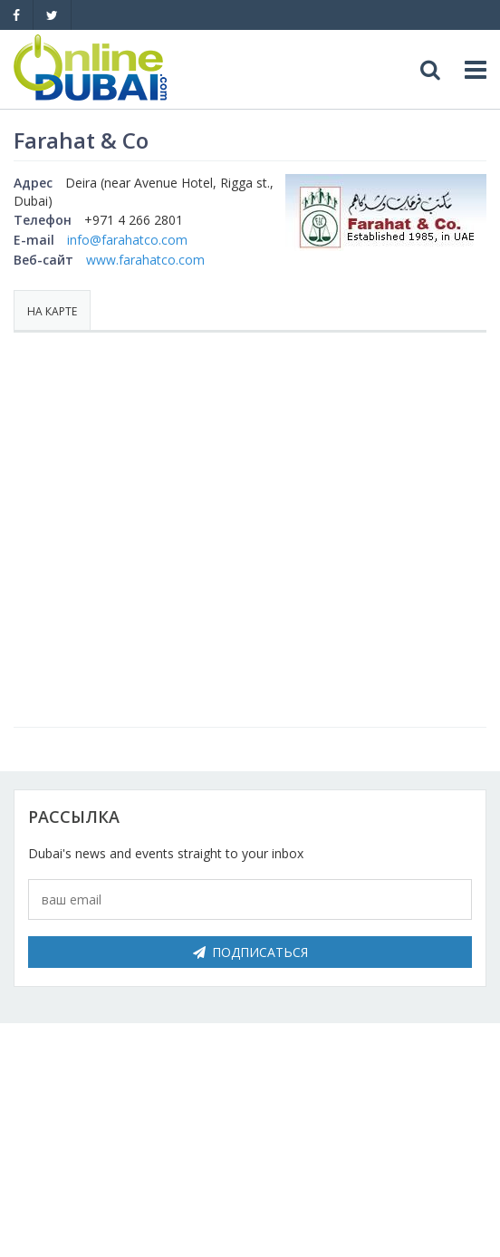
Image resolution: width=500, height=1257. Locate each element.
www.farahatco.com (145, 259)
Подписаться (250, 952)
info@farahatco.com (127, 239)
